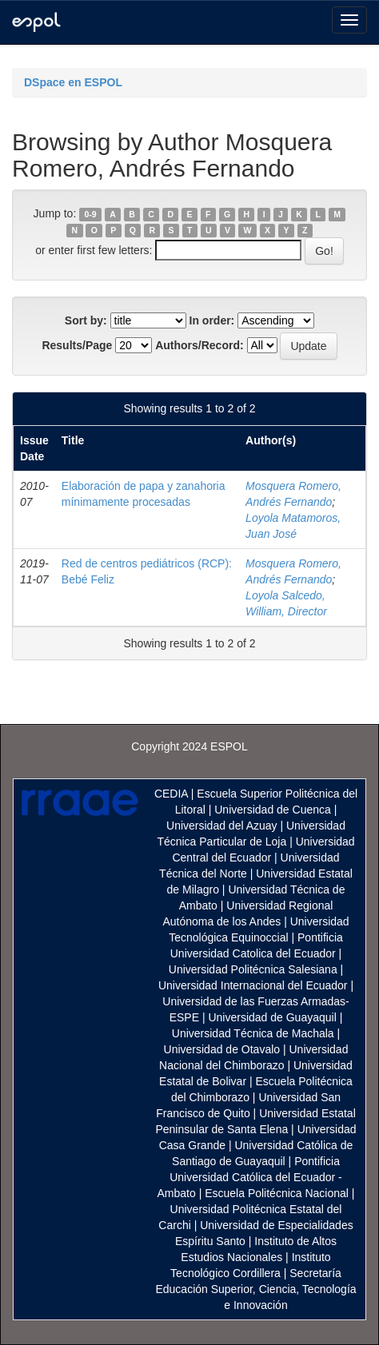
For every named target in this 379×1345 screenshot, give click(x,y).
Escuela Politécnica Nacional (277, 1193)
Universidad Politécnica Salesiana (253, 969)
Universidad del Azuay (221, 825)
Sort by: (86, 320)
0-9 (91, 214)
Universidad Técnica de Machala (253, 1033)
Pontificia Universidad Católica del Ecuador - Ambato (250, 1177)
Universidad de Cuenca (272, 809)
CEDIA (171, 793)
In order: (212, 320)
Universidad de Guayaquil (272, 1017)
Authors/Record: (199, 345)
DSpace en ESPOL (73, 82)
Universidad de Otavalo (222, 1049)
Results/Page (77, 345)
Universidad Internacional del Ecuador (253, 985)
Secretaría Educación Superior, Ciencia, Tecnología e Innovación (255, 1289)
